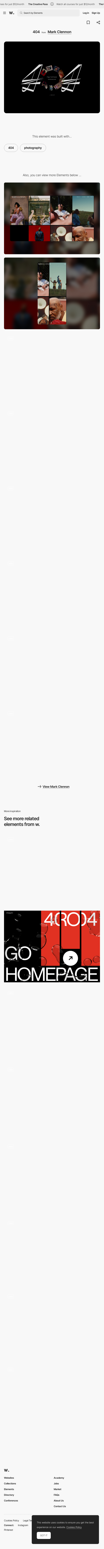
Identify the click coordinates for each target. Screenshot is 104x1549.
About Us (59, 1500)
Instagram (23, 1525)
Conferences (11, 1500)
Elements (9, 1489)
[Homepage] (52, 518)
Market (57, 1489)
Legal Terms (29, 1520)
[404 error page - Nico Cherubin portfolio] (52, 1398)
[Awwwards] (11, 13)
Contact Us (60, 1506)
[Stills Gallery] (52, 368)
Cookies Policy (11, 1520)
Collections (10, 1483)
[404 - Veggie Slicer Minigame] (52, 1023)
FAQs (56, 1494)
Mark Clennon (59, 32)
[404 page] (52, 1100)
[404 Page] (52, 870)
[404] (52, 1177)
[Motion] (52, 744)
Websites (9, 1477)
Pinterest (8, 1529)
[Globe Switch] (52, 593)
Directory (9, 1494)
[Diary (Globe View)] (52, 669)
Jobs (56, 1483)
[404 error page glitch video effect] (52, 1252)
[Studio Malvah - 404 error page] (52, 1325)
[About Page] (52, 443)
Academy (59, 1477)
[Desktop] (52, 218)
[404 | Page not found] (52, 946)
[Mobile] (52, 293)
